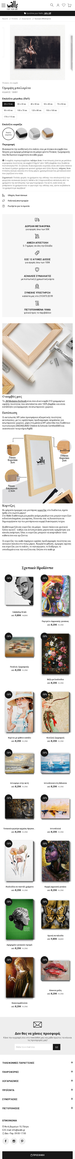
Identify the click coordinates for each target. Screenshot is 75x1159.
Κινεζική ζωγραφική (55, 738)
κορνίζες (42, 510)
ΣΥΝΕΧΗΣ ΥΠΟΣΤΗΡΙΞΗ (37, 292)
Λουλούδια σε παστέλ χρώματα (19, 887)
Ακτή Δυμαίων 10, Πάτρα (16, 1126)
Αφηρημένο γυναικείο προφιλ (19, 945)
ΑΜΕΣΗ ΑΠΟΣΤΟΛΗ (37, 242)
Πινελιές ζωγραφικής (19, 667)
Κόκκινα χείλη (55, 990)
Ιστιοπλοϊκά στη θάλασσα (55, 783)
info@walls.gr (18, 1130)
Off (47, 13)
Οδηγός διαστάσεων (17, 195)
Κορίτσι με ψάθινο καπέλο (19, 738)
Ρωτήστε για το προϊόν (19, 206)
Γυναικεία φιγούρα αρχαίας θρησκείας (20, 829)
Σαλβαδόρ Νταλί (20, 612)
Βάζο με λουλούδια (55, 679)
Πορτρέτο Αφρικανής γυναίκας (55, 621)
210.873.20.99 (46, 296)
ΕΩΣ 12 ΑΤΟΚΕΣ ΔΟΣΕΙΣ (37, 259)
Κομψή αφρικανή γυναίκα (55, 887)
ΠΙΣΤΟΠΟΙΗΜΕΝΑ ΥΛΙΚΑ (37, 309)
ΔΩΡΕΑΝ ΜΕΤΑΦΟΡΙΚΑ (37, 226)
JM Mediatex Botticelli (16, 401)
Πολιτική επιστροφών (18, 201)
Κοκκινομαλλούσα (19, 1003)
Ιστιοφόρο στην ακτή (19, 783)
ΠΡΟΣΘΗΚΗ (37, 1155)
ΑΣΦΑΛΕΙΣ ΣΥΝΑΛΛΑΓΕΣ (37, 276)
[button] (3, 5)
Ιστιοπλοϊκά (55, 829)
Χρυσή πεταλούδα (55, 936)
